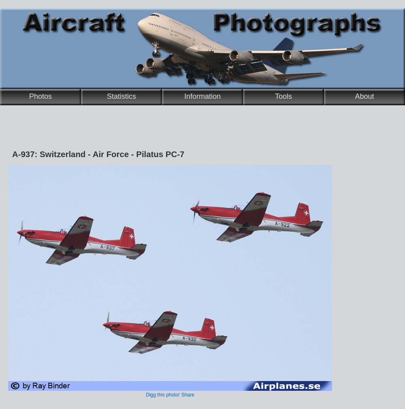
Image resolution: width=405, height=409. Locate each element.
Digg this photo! (162, 395)
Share (187, 395)
